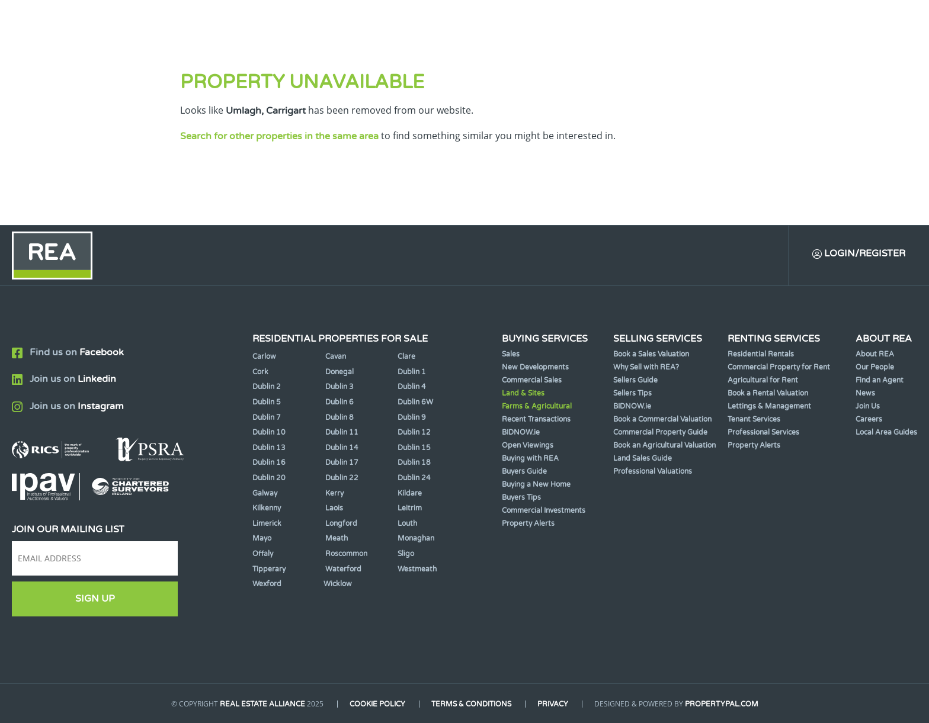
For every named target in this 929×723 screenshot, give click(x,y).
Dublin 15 (414, 448)
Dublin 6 (339, 402)
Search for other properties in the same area (279, 136)
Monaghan (416, 538)
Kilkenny (266, 508)
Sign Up (95, 599)
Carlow (264, 356)
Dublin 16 (269, 462)
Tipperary (269, 569)
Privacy (552, 704)
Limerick (266, 523)
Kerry (334, 493)
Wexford (266, 584)
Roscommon (346, 554)
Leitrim (410, 508)
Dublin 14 (341, 448)
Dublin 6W (415, 402)
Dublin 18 (414, 462)
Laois (334, 508)
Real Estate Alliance (262, 704)
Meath (336, 538)
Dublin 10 (269, 432)
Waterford (343, 569)
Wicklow (337, 584)
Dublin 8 (339, 417)
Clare (406, 356)
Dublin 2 (266, 387)
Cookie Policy (377, 704)
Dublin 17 (341, 462)
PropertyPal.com (721, 704)
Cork (260, 372)
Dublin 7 (266, 417)
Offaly (262, 554)
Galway (264, 493)
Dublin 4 (412, 387)
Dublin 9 (412, 417)
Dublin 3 (339, 387)
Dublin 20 (269, 478)
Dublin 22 (341, 478)
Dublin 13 (269, 448)
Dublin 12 (414, 432)
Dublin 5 (266, 402)
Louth (407, 523)
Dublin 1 (412, 372)
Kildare (410, 493)
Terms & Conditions (471, 704)
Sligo (406, 554)
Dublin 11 (341, 432)
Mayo (261, 538)
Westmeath (417, 569)
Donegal (339, 372)
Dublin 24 (414, 478)
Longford (341, 523)
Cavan (335, 356)
